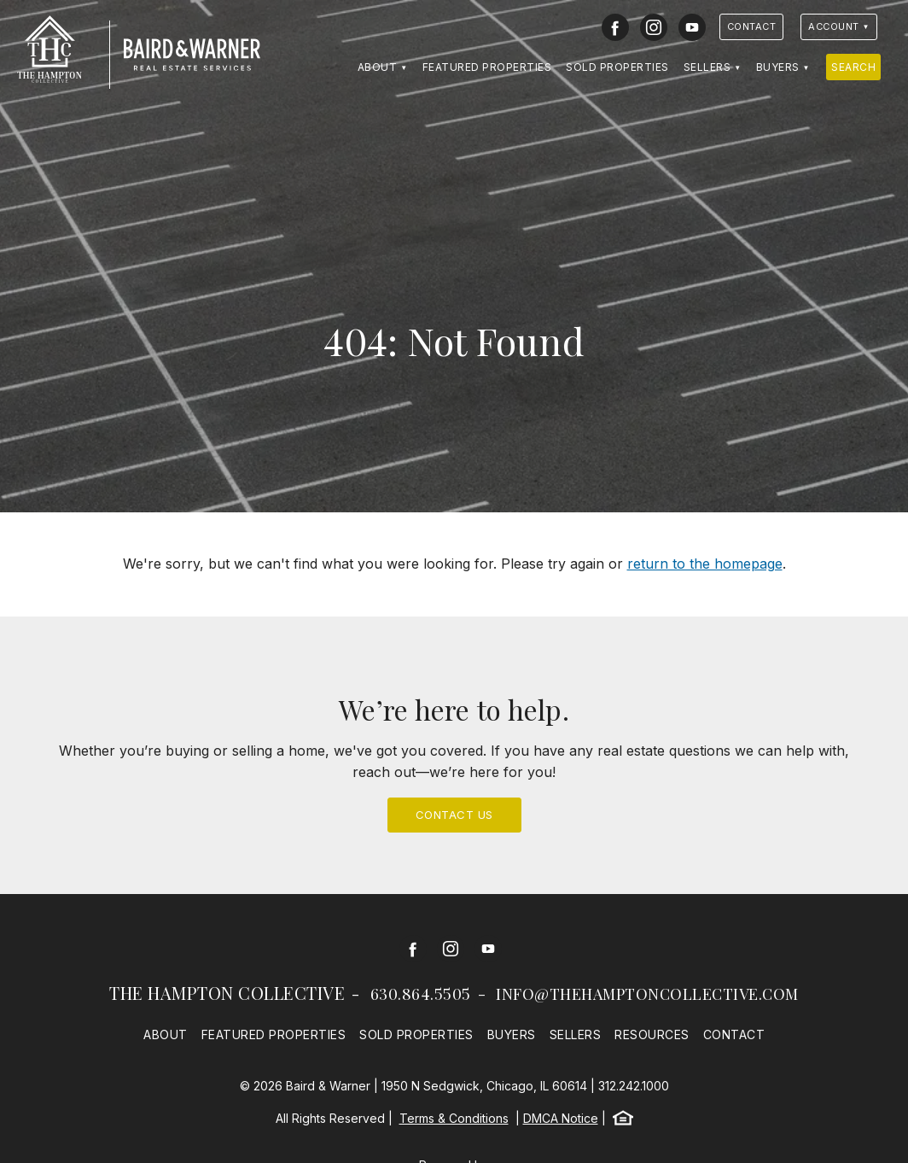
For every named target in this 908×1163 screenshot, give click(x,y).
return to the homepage (705, 563)
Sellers (707, 67)
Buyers (778, 67)
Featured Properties (487, 67)
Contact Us (454, 814)
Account (833, 26)
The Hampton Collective (227, 992)
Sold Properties (617, 67)
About (378, 67)
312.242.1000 (633, 1085)
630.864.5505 (420, 994)
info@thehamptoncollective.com (647, 994)
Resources (652, 1034)
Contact (752, 26)
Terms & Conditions (454, 1118)
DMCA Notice (560, 1118)
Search (853, 67)
